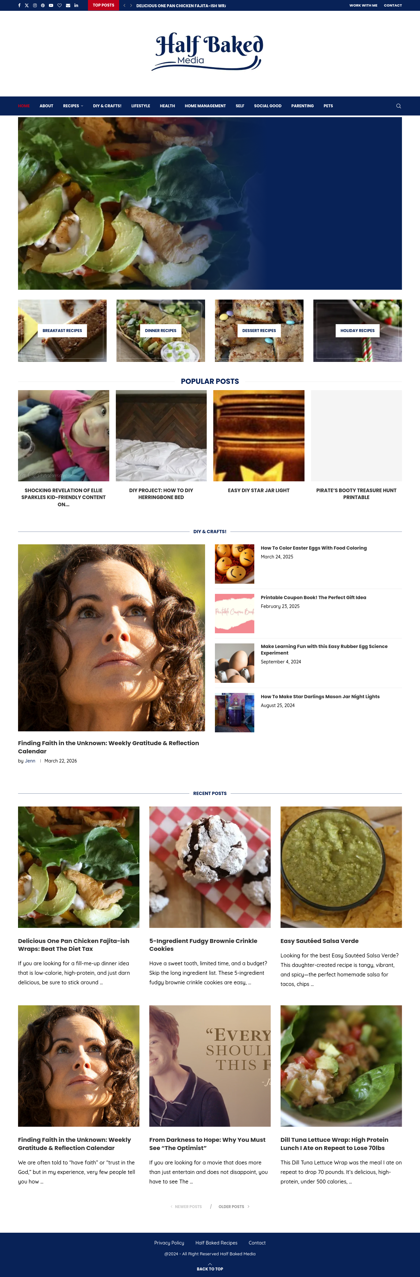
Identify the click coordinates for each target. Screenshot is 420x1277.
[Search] (398, 105)
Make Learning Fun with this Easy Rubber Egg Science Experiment (323, 649)
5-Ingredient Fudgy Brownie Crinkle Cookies (203, 944)
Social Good (268, 105)
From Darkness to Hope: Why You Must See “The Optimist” (207, 1144)
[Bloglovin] (59, 5)
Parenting (302, 105)
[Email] (68, 5)
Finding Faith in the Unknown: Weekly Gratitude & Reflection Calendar (108, 747)
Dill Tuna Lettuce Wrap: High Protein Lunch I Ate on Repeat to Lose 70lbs (334, 1144)
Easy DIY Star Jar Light (259, 489)
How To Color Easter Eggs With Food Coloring (313, 548)
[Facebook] (19, 5)
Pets (328, 105)
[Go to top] (210, 1268)
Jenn (30, 761)
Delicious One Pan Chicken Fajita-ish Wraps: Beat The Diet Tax (73, 944)
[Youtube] (51, 5)
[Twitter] (27, 5)
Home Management (205, 105)
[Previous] (124, 5)
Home (24, 105)
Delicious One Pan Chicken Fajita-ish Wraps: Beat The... (196, 6)
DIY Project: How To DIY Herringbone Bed (161, 493)
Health (167, 105)
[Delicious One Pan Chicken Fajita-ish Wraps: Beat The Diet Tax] (210, 203)
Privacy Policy (169, 1243)
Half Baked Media (238, 1253)
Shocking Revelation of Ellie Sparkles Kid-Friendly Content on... (63, 496)
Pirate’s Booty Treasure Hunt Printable (356, 493)
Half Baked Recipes (217, 1243)
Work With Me (363, 5)
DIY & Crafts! (107, 105)
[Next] (131, 5)
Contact (393, 5)
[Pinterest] (43, 5)
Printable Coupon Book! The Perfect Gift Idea (313, 597)
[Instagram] (35, 5)
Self (240, 105)
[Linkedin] (76, 5)
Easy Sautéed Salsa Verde (320, 940)
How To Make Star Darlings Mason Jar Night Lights (319, 696)
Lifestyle (140, 105)
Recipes (71, 105)
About (46, 105)
